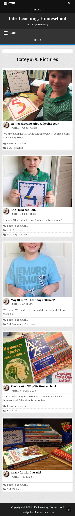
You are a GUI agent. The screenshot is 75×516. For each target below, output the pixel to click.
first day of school (18, 235)
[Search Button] (69, 3)
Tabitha (15, 128)
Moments (17, 324)
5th (9, 148)
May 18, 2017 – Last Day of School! (33, 300)
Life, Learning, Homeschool (37, 18)
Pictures (18, 148)
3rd (9, 324)
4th (9, 230)
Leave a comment (17, 143)
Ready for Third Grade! (26, 472)
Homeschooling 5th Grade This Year (35, 123)
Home (37, 10)
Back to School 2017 (23, 210)
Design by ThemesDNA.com (38, 512)
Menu (11, 3)
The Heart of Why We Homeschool (33, 386)
